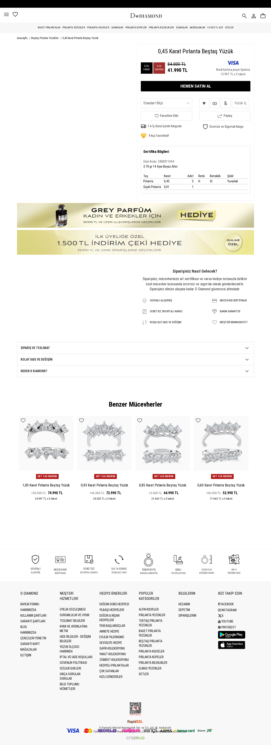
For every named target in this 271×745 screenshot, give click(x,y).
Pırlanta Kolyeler (98, 27)
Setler (229, 27)
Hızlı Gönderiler (110, 677)
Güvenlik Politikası (73, 662)
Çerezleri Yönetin (33, 638)
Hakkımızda (28, 610)
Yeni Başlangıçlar (112, 626)
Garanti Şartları (32, 621)
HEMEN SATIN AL (195, 86)
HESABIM (184, 604)
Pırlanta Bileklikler (161, 27)
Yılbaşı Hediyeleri (111, 610)
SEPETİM (184, 610)
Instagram (227, 610)
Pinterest (227, 627)
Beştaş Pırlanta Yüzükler (45, 38)
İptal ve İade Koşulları (76, 657)
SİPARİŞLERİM (187, 615)
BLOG (23, 627)
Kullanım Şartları (33, 615)
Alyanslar (117, 27)
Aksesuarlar (197, 27)
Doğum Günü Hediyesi (114, 604)
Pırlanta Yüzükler (73, 27)
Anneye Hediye (109, 631)
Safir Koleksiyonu (112, 648)
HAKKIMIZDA (28, 632)
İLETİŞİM (25, 655)
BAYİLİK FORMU (29, 604)
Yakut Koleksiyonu (112, 654)
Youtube (225, 621)
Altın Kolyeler (149, 609)
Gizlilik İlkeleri (70, 668)
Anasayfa (22, 38)
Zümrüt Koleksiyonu (114, 660)
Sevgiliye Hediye (110, 643)
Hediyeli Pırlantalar (114, 665)
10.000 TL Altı (215, 27)
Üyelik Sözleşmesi (73, 609)
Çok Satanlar (109, 671)
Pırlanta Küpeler (136, 27)
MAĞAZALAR (28, 649)
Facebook (226, 604)
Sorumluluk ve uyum (74, 615)
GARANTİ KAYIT (30, 644)
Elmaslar (181, 27)
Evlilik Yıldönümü (111, 637)
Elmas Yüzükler (150, 668)
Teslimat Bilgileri (72, 621)
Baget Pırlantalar (49, 27)
